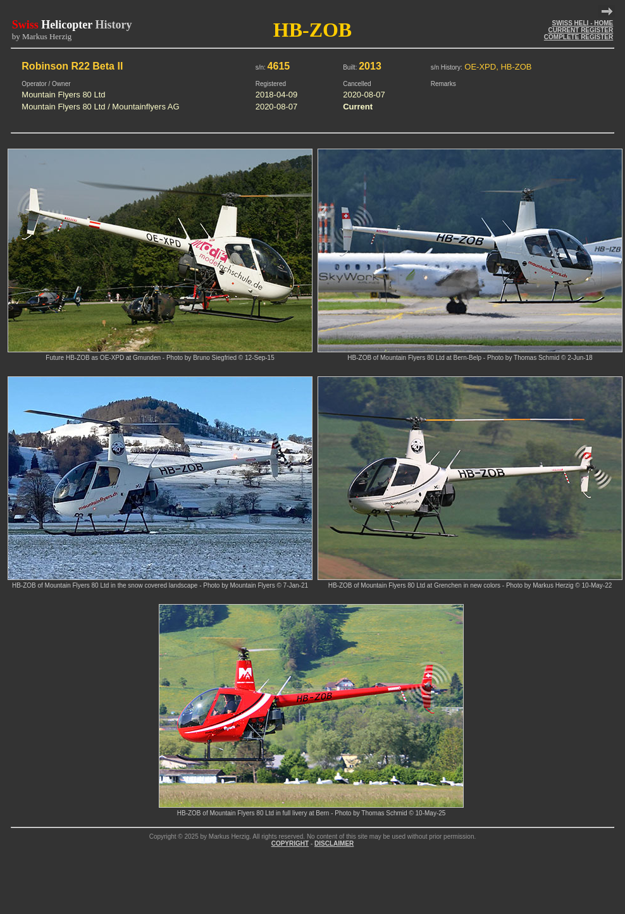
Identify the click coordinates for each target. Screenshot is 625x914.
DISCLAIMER (334, 843)
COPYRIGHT (290, 843)
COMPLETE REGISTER (578, 37)
